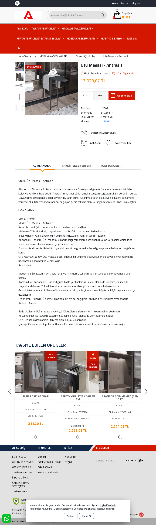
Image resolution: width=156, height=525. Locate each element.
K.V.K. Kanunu (19, 457)
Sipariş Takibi (45, 467)
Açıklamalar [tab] (43, 165)
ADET (99, 95)
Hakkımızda (69, 457)
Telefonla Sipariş (48, 472)
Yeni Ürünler (19, 491)
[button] (72, 99)
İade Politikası (20, 477)
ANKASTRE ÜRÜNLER (44, 29)
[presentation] (9, 391)
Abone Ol (133, 460)
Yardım (42, 457)
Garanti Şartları (21, 467)
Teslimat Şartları (22, 472)
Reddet (70, 516)
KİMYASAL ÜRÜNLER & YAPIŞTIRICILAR (39, 39)
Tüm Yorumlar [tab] (111, 165)
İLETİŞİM (132, 39)
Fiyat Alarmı (91, 143)
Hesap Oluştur (120, 3)
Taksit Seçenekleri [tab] (76, 165)
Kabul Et (86, 516)
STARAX (105, 121)
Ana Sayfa (22, 29)
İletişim (67, 462)
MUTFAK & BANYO (111, 39)
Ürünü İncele (35, 437)
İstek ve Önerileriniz (49, 462)
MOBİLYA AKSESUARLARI (81, 39)
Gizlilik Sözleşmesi (22, 462)
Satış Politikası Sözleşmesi (20, 484)
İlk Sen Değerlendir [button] (123, 73)
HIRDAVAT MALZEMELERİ (76, 29)
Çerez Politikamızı (86, 508)
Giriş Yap (136, 3)
